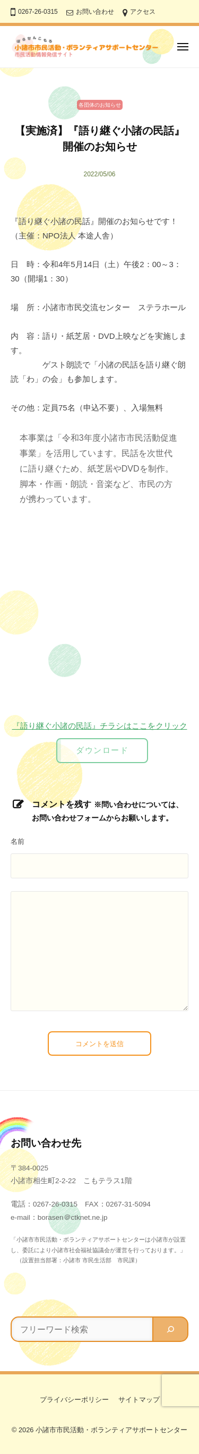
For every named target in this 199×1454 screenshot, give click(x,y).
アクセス (142, 11)
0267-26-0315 (38, 11)
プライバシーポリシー (74, 1400)
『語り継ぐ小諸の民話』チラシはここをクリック (99, 725)
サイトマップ (139, 1400)
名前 (17, 841)
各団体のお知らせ (100, 105)
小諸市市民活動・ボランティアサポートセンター (111, 1430)
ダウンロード (102, 750)
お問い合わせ (95, 11)
